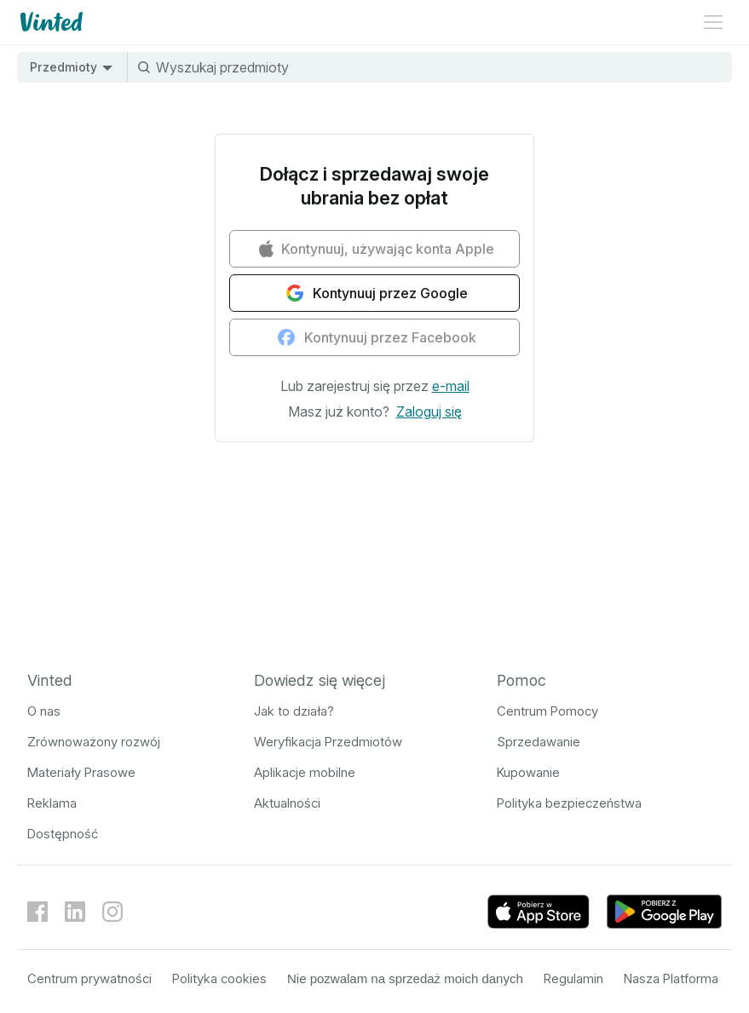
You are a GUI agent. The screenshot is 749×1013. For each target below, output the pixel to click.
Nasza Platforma (671, 978)
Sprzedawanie (538, 742)
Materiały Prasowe (81, 772)
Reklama (52, 803)
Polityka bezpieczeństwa (569, 803)
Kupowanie (528, 772)
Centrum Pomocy (547, 711)
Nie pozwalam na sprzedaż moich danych (405, 978)
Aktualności (287, 803)
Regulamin (573, 978)
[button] (451, 385)
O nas (43, 711)
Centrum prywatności (89, 978)
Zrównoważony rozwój (93, 742)
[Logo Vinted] (50, 22)
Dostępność (62, 834)
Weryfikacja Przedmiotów (328, 742)
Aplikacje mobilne (304, 772)
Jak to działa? (294, 711)
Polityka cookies (219, 978)
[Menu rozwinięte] (713, 22)
